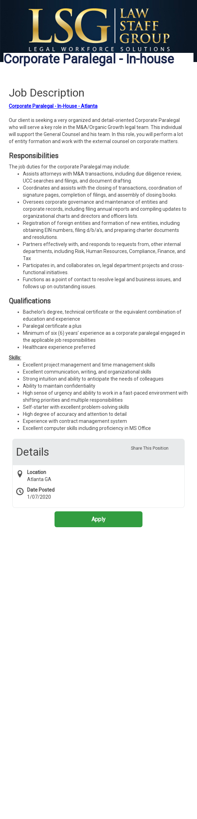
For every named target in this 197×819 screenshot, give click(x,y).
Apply (98, 519)
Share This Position (150, 448)
